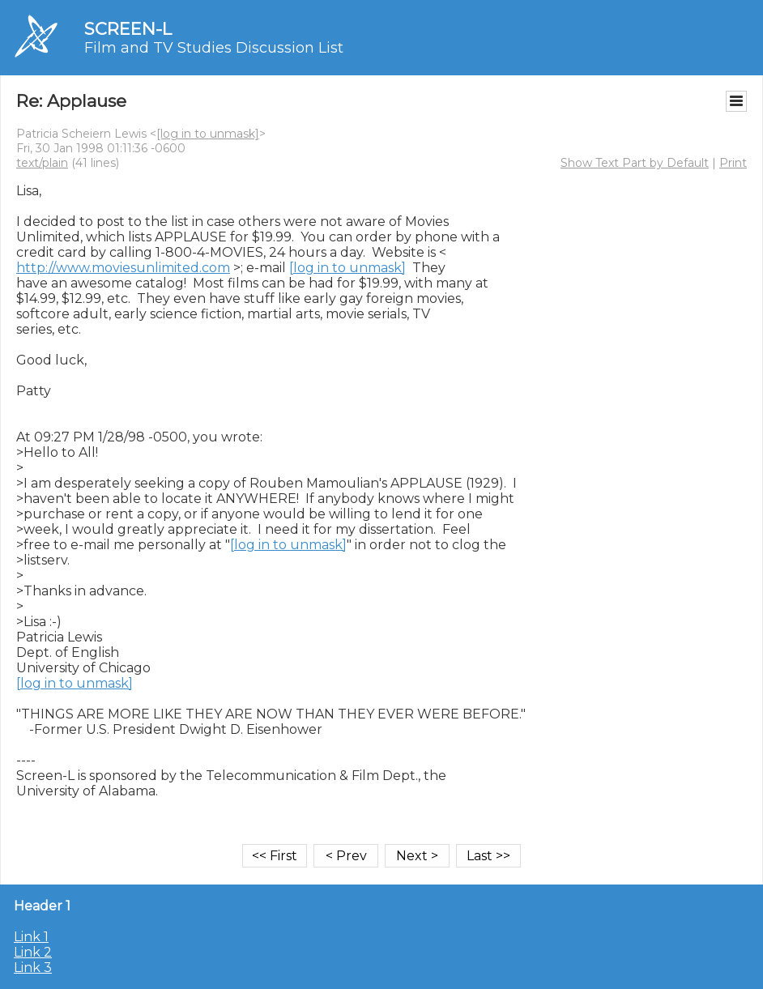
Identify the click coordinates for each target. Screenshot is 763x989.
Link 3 (33, 967)
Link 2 (33, 952)
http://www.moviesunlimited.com (123, 267)
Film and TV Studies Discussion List (213, 48)
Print (733, 163)
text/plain (42, 163)
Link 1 (31, 936)
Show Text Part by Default (635, 163)
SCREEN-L (128, 29)
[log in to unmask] (207, 133)
